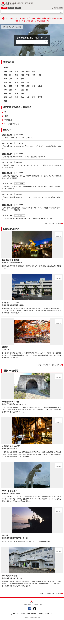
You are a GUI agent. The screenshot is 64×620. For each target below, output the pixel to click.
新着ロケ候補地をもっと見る (50, 593)
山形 (27, 71)
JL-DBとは (14, 614)
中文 (18, 8)
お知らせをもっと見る (53, 223)
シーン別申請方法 (11, 123)
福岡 (5, 97)
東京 (5, 75)
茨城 (16, 75)
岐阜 (16, 82)
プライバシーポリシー (45, 614)
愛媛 (16, 93)
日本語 (4, 8)
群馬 (22, 75)
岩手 (10, 71)
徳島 (5, 93)
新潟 (5, 79)
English (11, 8)
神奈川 (40, 75)
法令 (6, 112)
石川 (10, 82)
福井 (5, 86)
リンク (22, 614)
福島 (33, 71)
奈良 (33, 86)
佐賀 (10, 97)
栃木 (10, 75)
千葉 (27, 75)
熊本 (22, 97)
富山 (5, 82)
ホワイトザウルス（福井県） (12, 27)
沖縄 (5, 101)
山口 (27, 90)
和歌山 (40, 86)
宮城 (16, 71)
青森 (5, 71)
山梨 (16, 79)
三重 (27, 82)
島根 (10, 90)
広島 (22, 90)
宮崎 (33, 97)
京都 (16, 86)
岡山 (16, 90)
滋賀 (10, 86)
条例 (6, 116)
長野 (10, 79)
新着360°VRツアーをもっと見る (49, 365)
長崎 (16, 97)
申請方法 (8, 120)
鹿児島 (40, 97)
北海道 (6, 68)
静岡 (22, 79)
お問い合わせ (31, 614)
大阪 (22, 86)
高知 (22, 93)
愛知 (22, 82)
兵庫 (27, 86)
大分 (27, 97)
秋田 (22, 71)
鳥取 (5, 90)
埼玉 (33, 75)
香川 (10, 93)
